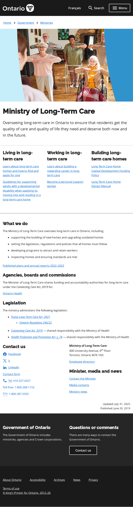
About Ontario (12, 480)
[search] (96, 8)
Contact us (83, 450)
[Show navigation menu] (119, 8)
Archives (59, 480)
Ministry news (78, 392)
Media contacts (79, 385)
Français (74, 8)
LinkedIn (11, 367)
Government (25, 23)
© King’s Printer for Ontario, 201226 (27, 493)
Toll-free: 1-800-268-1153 (18, 387)
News (76, 480)
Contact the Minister (82, 379)
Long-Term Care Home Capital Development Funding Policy (110, 170)
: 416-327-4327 (16, 381)
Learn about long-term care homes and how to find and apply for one (21, 170)
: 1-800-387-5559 (16, 394)
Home (7, 23)
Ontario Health (12, 293)
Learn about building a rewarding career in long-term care (63, 170)
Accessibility (38, 480)
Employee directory (82, 362)
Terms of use (11, 488)
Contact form (11, 374)
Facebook (12, 354)
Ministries (46, 23)
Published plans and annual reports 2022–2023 (33, 266)
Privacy (93, 480)
